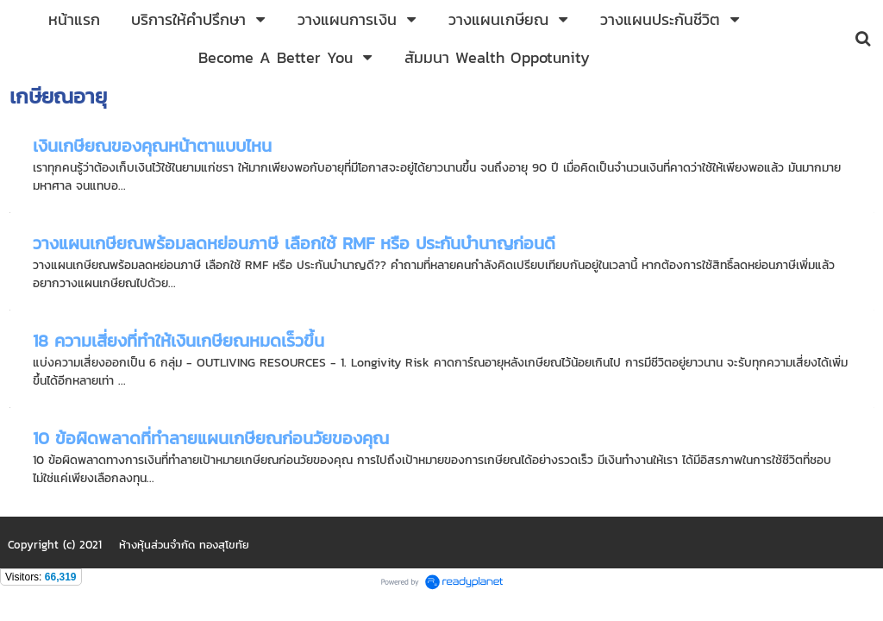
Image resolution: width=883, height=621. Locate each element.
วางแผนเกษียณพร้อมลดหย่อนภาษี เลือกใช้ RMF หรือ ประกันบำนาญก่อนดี (294, 243)
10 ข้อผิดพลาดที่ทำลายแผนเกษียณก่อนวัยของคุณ (211, 438)
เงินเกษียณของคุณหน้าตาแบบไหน (152, 146)
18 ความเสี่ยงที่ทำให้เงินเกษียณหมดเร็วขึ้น (178, 341)
